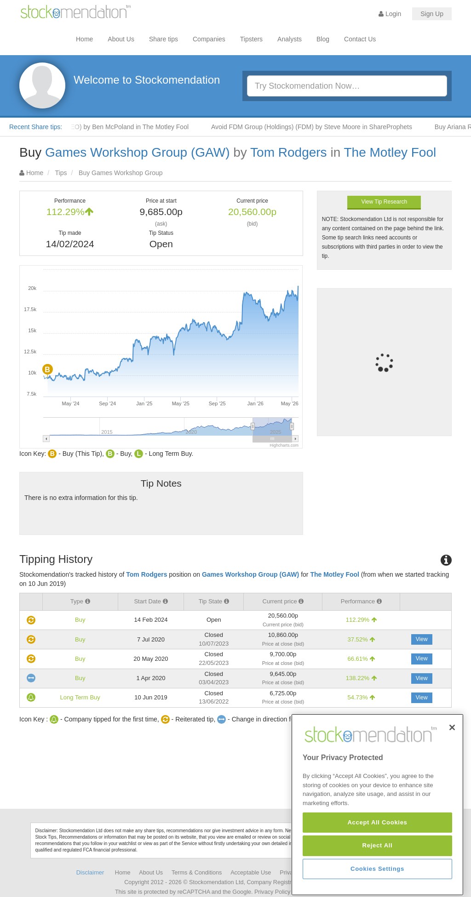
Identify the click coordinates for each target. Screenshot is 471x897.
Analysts (289, 39)
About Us (121, 39)
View (422, 639)
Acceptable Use (250, 872)
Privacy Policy (272, 892)
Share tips (163, 39)
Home (84, 39)
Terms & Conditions (197, 872)
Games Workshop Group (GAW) (137, 152)
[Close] (452, 785)
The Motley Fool (390, 152)
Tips (61, 172)
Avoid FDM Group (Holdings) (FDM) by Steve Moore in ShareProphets (324, 127)
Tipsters (251, 39)
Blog (322, 39)
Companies (209, 39)
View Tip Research (384, 202)
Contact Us (360, 39)
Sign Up (431, 13)
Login (390, 13)
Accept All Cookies (377, 880)
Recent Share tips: (35, 127)
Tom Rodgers (288, 152)
